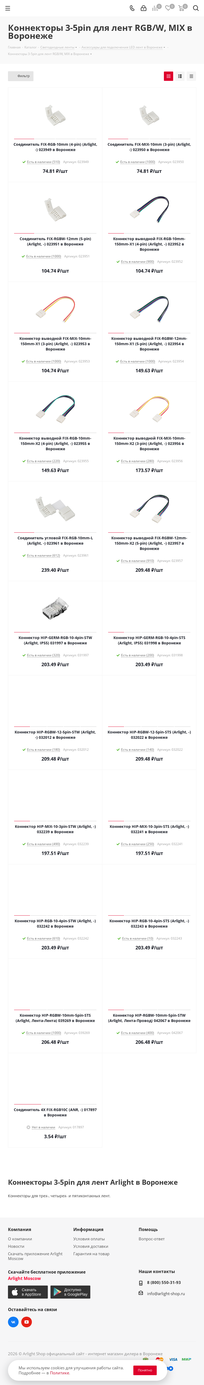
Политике (59, 1372)
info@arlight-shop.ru (166, 1293)
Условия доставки (90, 1246)
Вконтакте (13, 1322)
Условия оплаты (89, 1238)
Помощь (148, 1229)
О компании (20, 1238)
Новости (16, 1246)
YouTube (26, 1322)
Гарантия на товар (91, 1253)
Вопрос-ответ (152, 1238)
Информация (88, 1229)
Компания (19, 1229)
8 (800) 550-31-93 (164, 1282)
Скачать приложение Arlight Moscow (35, 1256)
